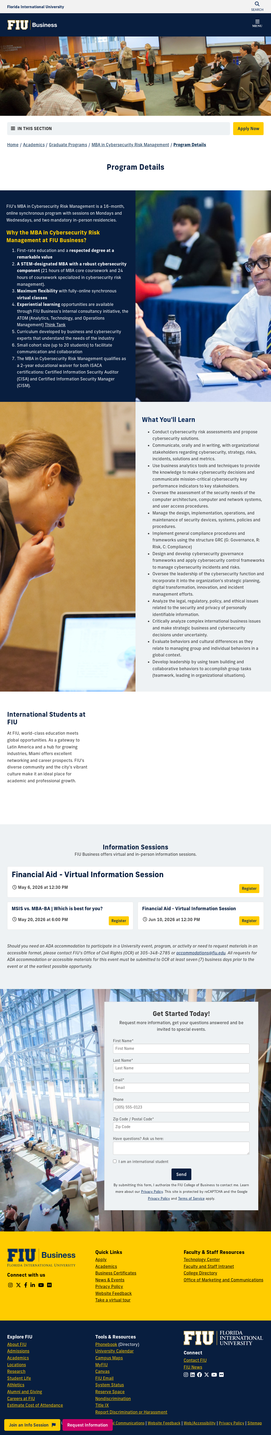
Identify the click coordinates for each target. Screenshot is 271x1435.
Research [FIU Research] (16, 1371)
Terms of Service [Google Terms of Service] (191, 1198)
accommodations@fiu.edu (200, 952)
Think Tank (55, 324)
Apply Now (248, 128)
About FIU (16, 1344)
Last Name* (123, 1060)
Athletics (15, 1384)
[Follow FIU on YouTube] (215, 1374)
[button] (257, 24)
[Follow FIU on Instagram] (187, 1374)
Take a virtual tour (112, 1300)
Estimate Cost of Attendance (35, 1405)
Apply (101, 1259)
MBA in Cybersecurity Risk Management (130, 144)
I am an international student (140, 1161)
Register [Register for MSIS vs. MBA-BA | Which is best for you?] (118, 920)
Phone (118, 1099)
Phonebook (106, 1344)
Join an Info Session (32, 1425)
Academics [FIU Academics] (18, 1357)
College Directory (200, 1273)
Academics (34, 144)
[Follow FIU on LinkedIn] (193, 1374)
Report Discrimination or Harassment (131, 1412)
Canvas (102, 1371)
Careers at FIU (21, 1398)
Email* (118, 1080)
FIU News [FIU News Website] (193, 1367)
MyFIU (101, 1364)
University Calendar (114, 1351)
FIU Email (104, 1378)
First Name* (123, 1040)
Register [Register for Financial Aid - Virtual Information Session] (249, 888)
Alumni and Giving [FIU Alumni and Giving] (24, 1391)
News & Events (109, 1279)
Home (13, 144)
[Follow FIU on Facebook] (200, 1374)
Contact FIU (195, 1360)
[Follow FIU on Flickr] (222, 1374)
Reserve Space (110, 1391)
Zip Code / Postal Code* (133, 1119)
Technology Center (202, 1259)
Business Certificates (115, 1273)
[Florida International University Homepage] (35, 6)
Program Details (189, 144)
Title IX (102, 1405)
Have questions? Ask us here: (138, 1138)
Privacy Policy (152, 1191)
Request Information (87, 1425)
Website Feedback (113, 1293)
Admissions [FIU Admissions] (18, 1351)
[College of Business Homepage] (32, 25)
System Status (109, 1384)
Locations (16, 1364)
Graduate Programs (68, 144)
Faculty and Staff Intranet (209, 1266)
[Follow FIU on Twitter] (207, 1374)
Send (181, 1174)
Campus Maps (109, 1357)
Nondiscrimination (113, 1398)
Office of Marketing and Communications (223, 1279)
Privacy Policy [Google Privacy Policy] (159, 1198)
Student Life (19, 1378)
